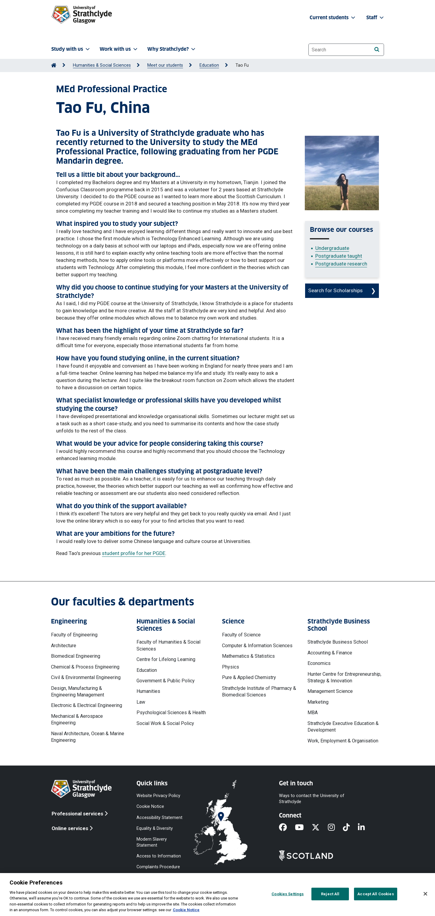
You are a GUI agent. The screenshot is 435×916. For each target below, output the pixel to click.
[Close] (425, 893)
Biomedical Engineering (75, 656)
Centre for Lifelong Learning (165, 659)
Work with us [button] (119, 49)
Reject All (330, 894)
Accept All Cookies (375, 894)
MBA (313, 712)
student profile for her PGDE (133, 553)
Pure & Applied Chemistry (249, 677)
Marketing (318, 702)
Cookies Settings (288, 894)
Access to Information (158, 856)
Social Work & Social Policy (165, 723)
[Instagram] (335, 828)
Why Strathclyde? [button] (171, 49)
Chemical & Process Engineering (85, 667)
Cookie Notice (150, 806)
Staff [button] (375, 17)
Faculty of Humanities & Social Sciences (168, 645)
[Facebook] (287, 828)
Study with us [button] (71, 49)
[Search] (376, 49)
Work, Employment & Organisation (343, 741)
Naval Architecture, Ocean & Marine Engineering (87, 737)
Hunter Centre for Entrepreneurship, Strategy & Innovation (344, 677)
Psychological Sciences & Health (171, 712)
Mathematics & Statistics (248, 656)
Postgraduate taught (338, 256)
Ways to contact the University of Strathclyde (311, 798)
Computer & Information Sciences (257, 645)
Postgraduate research (341, 264)
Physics (230, 667)
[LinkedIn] (365, 828)
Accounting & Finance (330, 653)
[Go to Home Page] (53, 65)
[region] (217, 894)
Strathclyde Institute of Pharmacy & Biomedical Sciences (259, 691)
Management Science (330, 691)
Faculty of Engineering (74, 635)
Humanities (148, 691)
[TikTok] (350, 828)
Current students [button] (333, 17)
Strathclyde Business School (338, 642)
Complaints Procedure (158, 866)
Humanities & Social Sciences (102, 65)
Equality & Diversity (154, 828)
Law (140, 702)
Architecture (63, 645)
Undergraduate (332, 248)
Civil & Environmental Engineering (86, 677)
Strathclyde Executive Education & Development (343, 726)
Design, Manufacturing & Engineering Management (77, 691)
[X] (320, 828)
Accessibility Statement (159, 817)
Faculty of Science (241, 635)
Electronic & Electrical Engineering (86, 705)
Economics (319, 663)
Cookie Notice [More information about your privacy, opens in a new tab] (186, 910)
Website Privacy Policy (158, 795)
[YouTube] (303, 828)
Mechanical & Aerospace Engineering (77, 719)
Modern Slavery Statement (151, 842)
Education (209, 65)
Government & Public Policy (165, 681)
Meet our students (165, 65)
